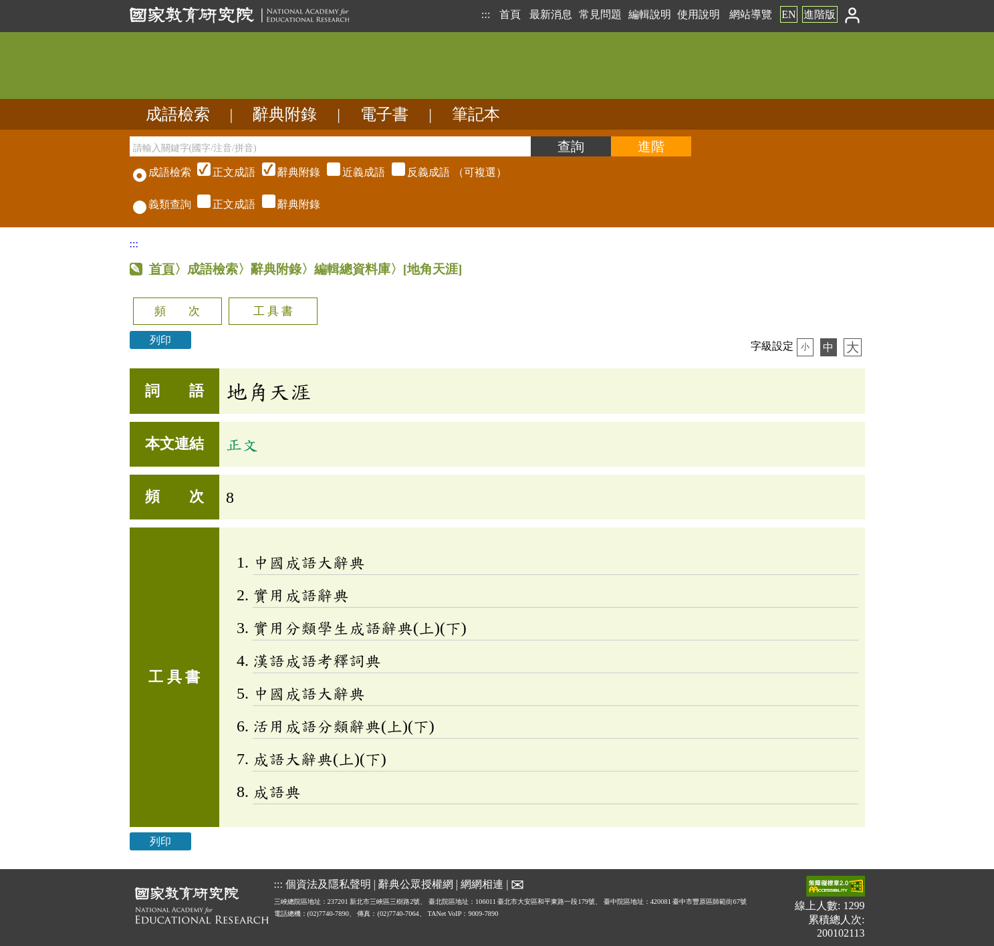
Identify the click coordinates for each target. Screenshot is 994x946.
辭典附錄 (285, 114)
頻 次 (177, 311)
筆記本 (476, 114)
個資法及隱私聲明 (328, 884)
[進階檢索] (651, 146)
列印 (160, 340)
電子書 (384, 114)
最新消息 (550, 14)
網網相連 (482, 884)
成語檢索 (178, 114)
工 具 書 (273, 311)
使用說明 (698, 14)
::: (485, 14)
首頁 (510, 14)
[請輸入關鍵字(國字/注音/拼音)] (330, 146)
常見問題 (600, 14)
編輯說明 (649, 14)
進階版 (819, 14)
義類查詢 (162, 204)
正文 (242, 444)
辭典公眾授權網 (415, 884)
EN (788, 14)
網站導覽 (750, 14)
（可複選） (350, 172)
